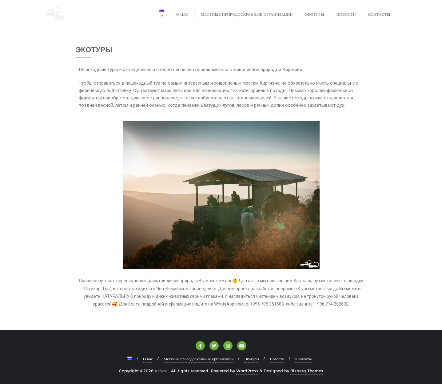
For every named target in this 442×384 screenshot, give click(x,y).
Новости (277, 358)
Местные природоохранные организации (199, 358)
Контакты (303, 358)
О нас (148, 358)
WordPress (247, 370)
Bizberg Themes (306, 370)
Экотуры (251, 358)
